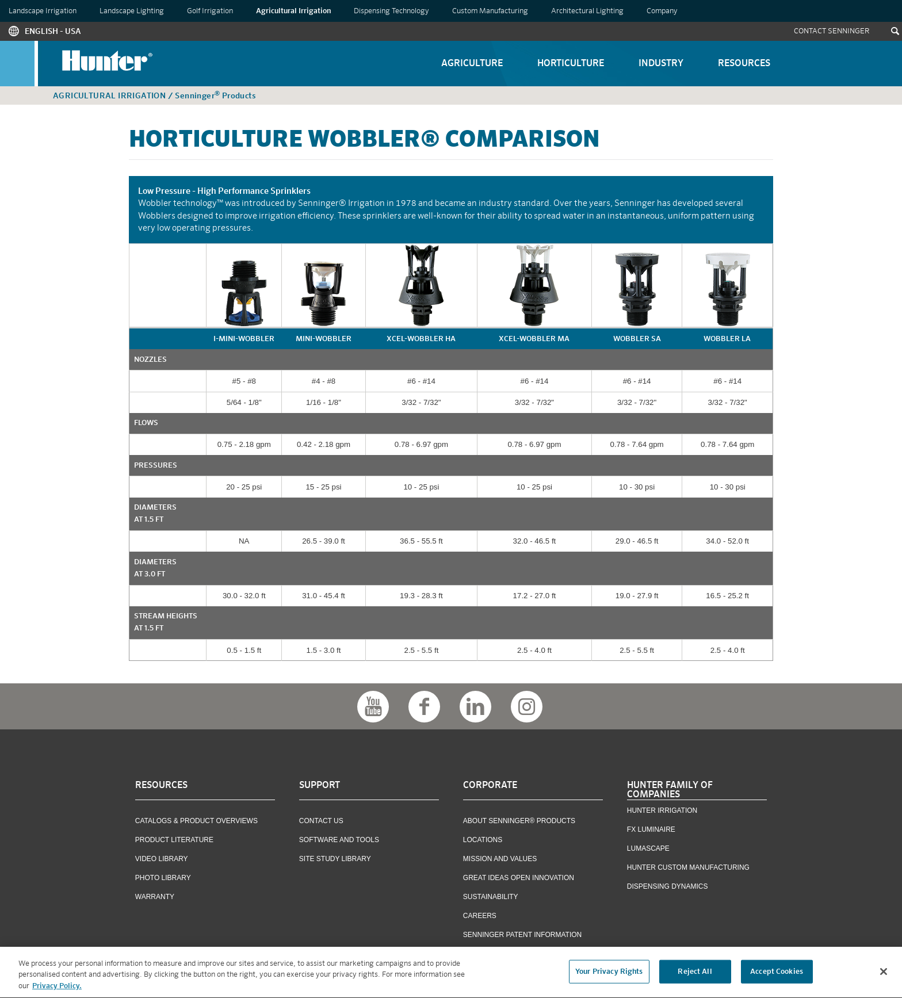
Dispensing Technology (391, 11)
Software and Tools (339, 840)
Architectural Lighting (587, 11)
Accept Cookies (776, 974)
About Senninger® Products (519, 821)
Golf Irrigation (210, 11)
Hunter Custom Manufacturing (688, 867)
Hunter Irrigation (662, 810)
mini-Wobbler (323, 339)
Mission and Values (500, 859)
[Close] (883, 974)
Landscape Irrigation (43, 11)
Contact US (321, 821)
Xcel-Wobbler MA (534, 339)
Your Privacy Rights (609, 974)
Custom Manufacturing (490, 11)
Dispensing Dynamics (667, 886)
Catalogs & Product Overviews (196, 821)
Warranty (154, 897)
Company (662, 11)
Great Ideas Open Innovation (518, 878)
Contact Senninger (832, 31)
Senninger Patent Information (522, 935)
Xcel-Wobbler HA (421, 339)
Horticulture (570, 63)
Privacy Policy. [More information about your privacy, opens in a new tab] (57, 989)
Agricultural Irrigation (293, 11)
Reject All (695, 974)
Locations (482, 840)
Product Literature (174, 840)
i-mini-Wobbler (243, 339)
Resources (744, 63)
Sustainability (490, 897)
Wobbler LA (727, 339)
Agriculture (472, 63)
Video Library (161, 859)
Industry (661, 63)
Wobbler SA (637, 339)
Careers (479, 916)
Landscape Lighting (132, 11)
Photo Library (163, 878)
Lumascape (648, 848)
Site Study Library (335, 859)
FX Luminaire (651, 829)
